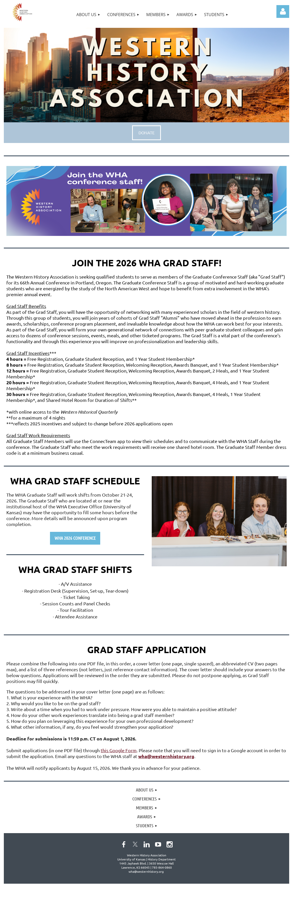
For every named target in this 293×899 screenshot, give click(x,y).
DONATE (146, 132)
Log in (282, 11)
